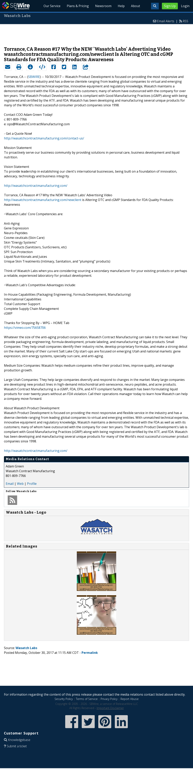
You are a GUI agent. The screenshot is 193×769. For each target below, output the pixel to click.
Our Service (52, 6)
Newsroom (103, 6)
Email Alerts (165, 21)
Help (121, 6)
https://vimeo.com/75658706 (25, 327)
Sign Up (170, 6)
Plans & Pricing (78, 6)
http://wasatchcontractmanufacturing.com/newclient (42, 200)
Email (10, 483)
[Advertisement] (96, 33)
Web (20, 483)
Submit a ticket (17, 746)
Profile (32, 483)
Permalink (90, 652)
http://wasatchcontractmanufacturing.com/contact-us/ (44, 138)
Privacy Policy (109, 699)
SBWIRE (34, 77)
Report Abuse (130, 699)
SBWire (16, 6)
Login (185, 6)
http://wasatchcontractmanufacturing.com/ (35, 185)
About (135, 6)
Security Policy (64, 699)
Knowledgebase (19, 740)
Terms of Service (87, 699)
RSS (185, 21)
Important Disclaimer (110, 708)
